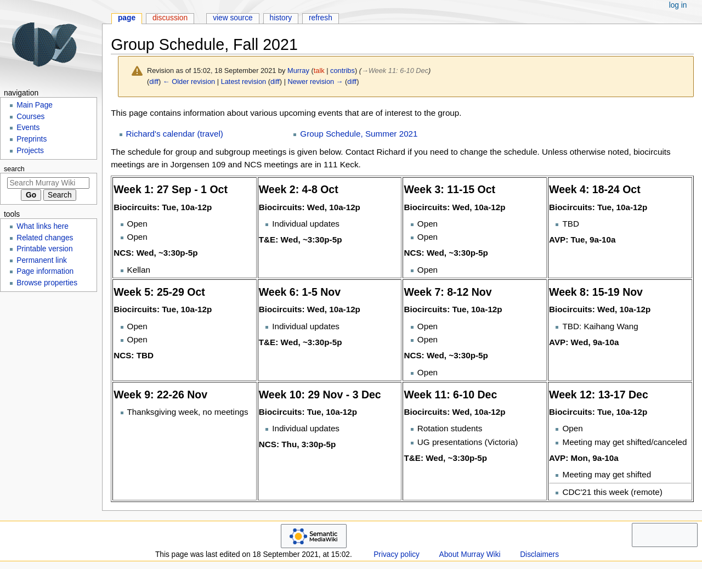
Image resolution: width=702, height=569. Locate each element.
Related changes (44, 238)
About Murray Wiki (470, 554)
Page (126, 18)
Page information (44, 271)
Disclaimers (539, 554)
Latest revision (244, 81)
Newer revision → (315, 81)
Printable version (44, 249)
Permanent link (41, 260)
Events (27, 127)
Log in (678, 5)
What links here (42, 226)
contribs (342, 70)
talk (319, 70)
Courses (30, 116)
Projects (30, 151)
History (281, 18)
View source (233, 18)
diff (153, 81)
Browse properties (46, 283)
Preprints (31, 139)
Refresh (320, 18)
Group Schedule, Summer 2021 (358, 133)
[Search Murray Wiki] (48, 183)
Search (14, 169)
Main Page (34, 105)
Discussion (170, 18)
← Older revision (189, 81)
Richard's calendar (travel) (174, 133)
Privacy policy (396, 554)
